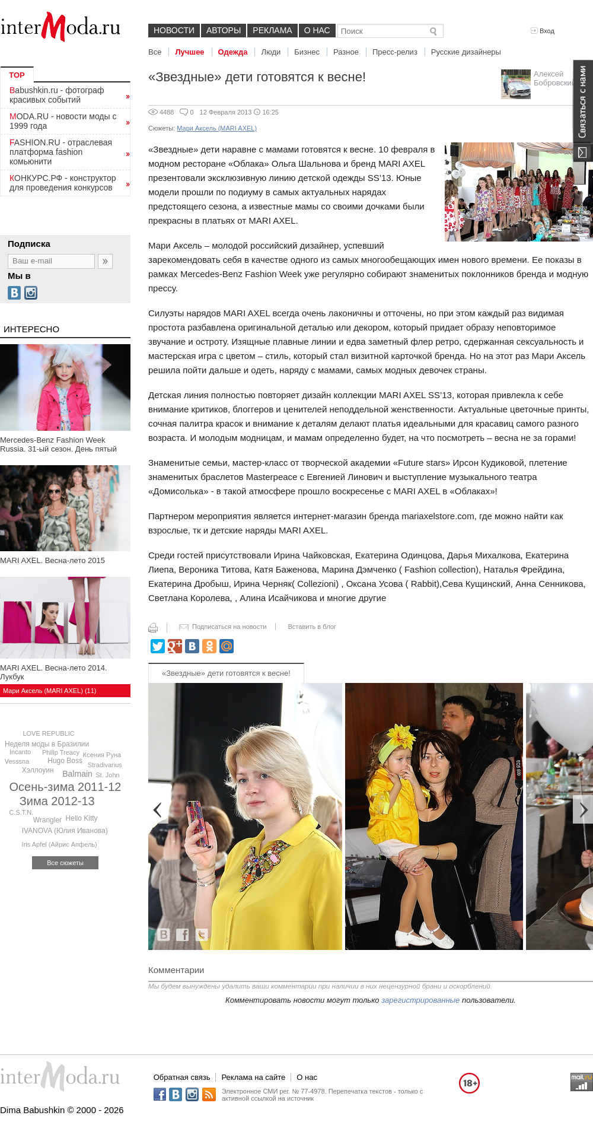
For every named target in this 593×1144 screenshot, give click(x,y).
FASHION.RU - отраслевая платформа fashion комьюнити (60, 152)
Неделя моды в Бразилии (47, 744)
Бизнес (307, 51)
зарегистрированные (420, 1000)
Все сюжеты (65, 862)
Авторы (223, 30)
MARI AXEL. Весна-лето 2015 (52, 560)
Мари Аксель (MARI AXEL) (217, 128)
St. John (107, 774)
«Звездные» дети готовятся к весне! (226, 673)
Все (154, 51)
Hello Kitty (82, 818)
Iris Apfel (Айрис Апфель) (59, 844)
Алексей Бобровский (555, 78)
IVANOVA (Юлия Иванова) (65, 831)
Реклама (272, 30)
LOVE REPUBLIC (48, 733)
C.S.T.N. (21, 812)
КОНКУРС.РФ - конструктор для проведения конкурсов (62, 182)
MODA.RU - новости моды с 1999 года (63, 121)
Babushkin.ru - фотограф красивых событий (56, 94)
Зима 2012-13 (57, 801)
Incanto (20, 751)
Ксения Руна (102, 754)
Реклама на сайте (253, 1077)
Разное (346, 51)
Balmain (77, 773)
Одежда (233, 51)
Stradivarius (105, 764)
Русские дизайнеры (466, 51)
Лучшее (189, 51)
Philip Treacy (60, 752)
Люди (270, 51)
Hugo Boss (64, 761)
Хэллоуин (38, 770)
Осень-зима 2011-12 (65, 786)
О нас (317, 30)
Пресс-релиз (394, 51)
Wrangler (47, 820)
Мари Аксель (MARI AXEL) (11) (49, 690)
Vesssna (17, 761)
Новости (174, 30)
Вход (542, 30)
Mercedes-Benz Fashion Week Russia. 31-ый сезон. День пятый (58, 444)
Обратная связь (182, 1077)
